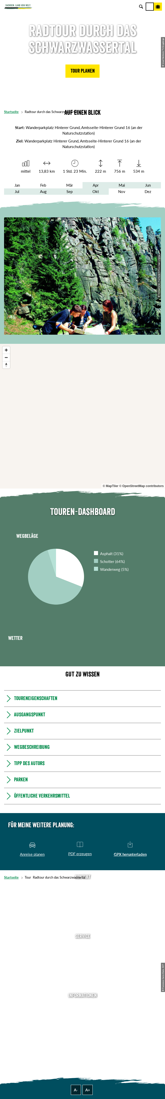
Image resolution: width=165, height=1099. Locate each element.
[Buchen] (158, 7)
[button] (82, 71)
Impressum (82, 1021)
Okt (95, 191)
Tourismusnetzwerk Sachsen (82, 1036)
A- (76, 1090)
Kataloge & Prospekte (82, 977)
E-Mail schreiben (82, 894)
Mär (69, 185)
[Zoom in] (6, 350)
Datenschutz (82, 1028)
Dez (148, 191)
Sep (69, 191)
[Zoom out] (6, 357)
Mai (122, 185)
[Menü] (150, 7)
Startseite (11, 112)
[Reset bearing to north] (6, 364)
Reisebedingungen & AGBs (82, 1044)
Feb (43, 185)
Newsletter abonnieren (82, 954)
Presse (82, 961)
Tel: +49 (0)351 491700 (82, 887)
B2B (82, 969)
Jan (17, 185)
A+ (87, 1090)
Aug (43, 191)
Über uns (82, 1005)
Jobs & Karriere (82, 1013)
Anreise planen (82, 946)
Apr (96, 185)
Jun (148, 185)
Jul (17, 191)
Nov (121, 191)
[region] (82, 416)
